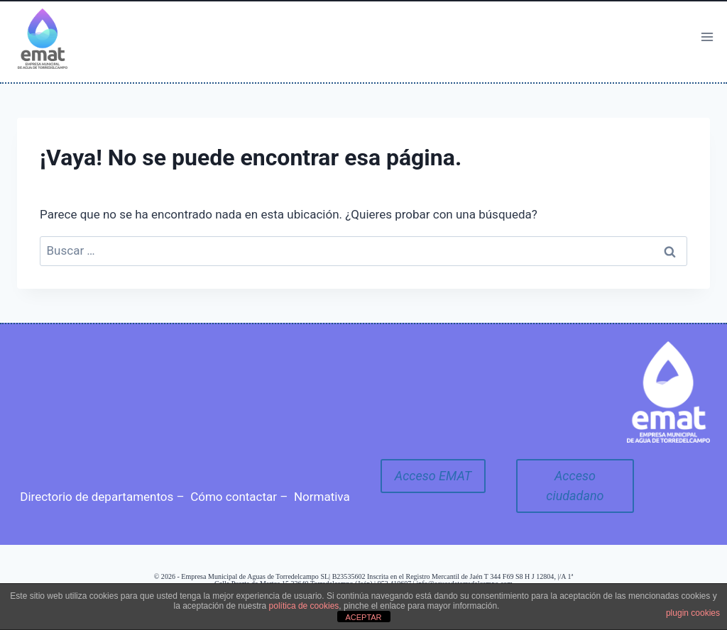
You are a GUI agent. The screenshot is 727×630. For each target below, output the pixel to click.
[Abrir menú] (707, 37)
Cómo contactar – (239, 497)
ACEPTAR (363, 617)
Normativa (322, 497)
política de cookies (304, 606)
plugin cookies (693, 613)
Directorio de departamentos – (102, 497)
